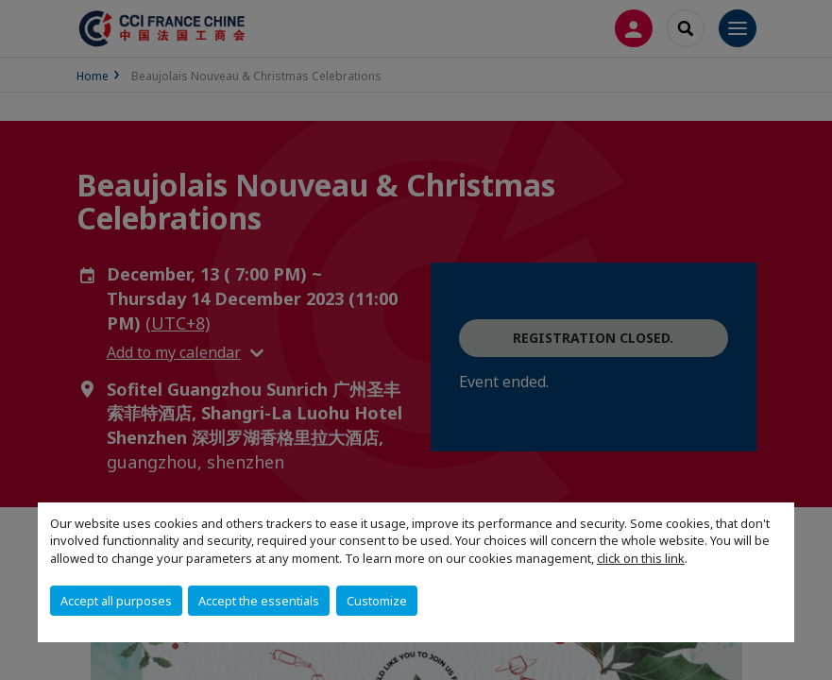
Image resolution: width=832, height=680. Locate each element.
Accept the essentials (258, 600)
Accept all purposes (116, 600)
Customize (377, 600)
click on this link (641, 558)
